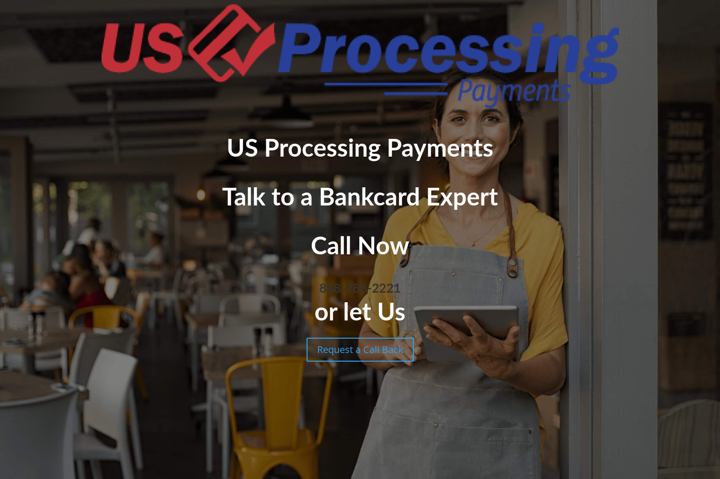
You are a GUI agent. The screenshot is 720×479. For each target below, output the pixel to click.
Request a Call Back (360, 349)
